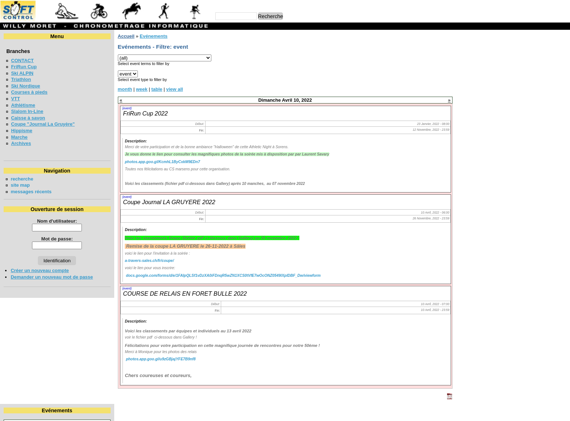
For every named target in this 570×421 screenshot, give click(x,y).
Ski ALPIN (22, 73)
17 (563, 74)
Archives (21, 143)
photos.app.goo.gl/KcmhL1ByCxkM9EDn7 (162, 162)
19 (486, 80)
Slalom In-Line (27, 111)
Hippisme (21, 130)
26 (486, 87)
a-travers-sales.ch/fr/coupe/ (149, 261)
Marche (19, 137)
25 (471, 87)
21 (515, 80)
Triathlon (21, 79)
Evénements (153, 36)
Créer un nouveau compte (40, 270)
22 (530, 80)
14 (515, 74)
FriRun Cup (24, 66)
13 (501, 74)
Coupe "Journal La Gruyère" (43, 124)
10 (563, 67)
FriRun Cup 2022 (145, 113)
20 (501, 80)
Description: (136, 141)
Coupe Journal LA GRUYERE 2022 (169, 202)
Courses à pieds (29, 92)
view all (174, 89)
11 (471, 74)
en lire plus (554, 209)
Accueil (125, 36)
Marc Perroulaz (319, 412)
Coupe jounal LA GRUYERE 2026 (504, 142)
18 (471, 80)
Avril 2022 (513, 48)
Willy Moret (271, 412)
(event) (127, 108)
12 (486, 74)
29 (530, 87)
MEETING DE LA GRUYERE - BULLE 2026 (513, 187)
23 (547, 80)
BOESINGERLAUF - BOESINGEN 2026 (509, 115)
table (156, 89)
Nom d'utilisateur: (57, 221)
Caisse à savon (28, 118)
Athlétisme (23, 105)
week (142, 89)
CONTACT (22, 60)
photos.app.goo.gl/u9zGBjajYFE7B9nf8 (161, 359)
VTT (15, 98)
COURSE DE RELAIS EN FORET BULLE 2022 (185, 293)
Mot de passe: (57, 239)
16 (547, 74)
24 (563, 80)
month (124, 89)
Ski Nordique (25, 86)
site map (20, 185)
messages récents (31, 191)
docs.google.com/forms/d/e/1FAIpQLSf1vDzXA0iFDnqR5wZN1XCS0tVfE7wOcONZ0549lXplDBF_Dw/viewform (223, 276)
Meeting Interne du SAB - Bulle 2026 (507, 128)
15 (530, 74)
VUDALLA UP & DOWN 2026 (498, 174)
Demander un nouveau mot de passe (52, 277)
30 (547, 87)
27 (501, 87)
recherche (22, 179)
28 (515, 87)
